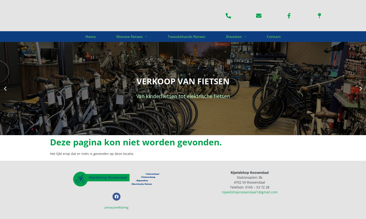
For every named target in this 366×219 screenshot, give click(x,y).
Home (90, 36)
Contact (274, 36)
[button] (5, 89)
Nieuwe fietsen (131, 36)
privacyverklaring (116, 207)
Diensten (236, 36)
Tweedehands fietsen (186, 36)
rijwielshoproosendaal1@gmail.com (250, 192)
